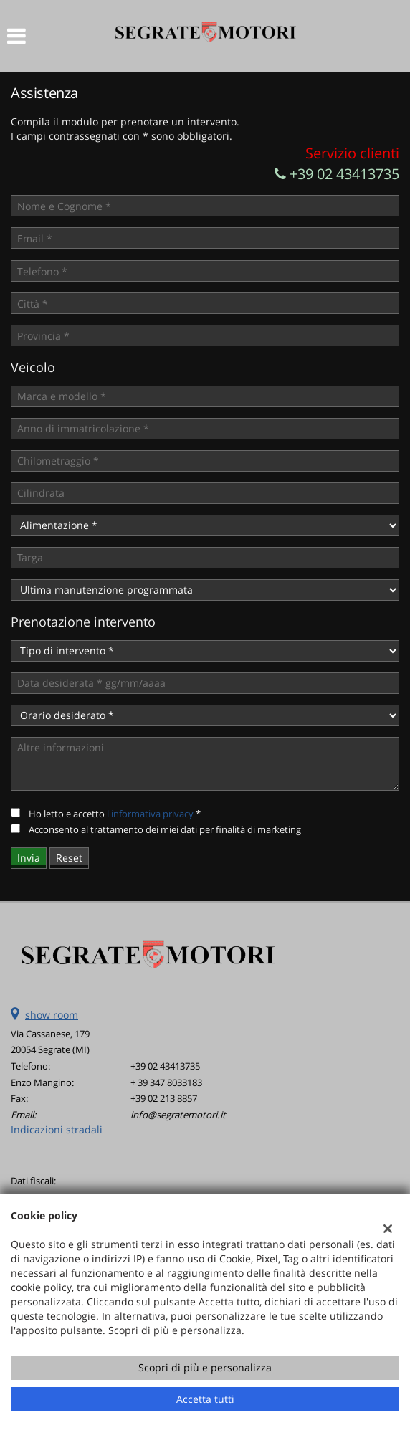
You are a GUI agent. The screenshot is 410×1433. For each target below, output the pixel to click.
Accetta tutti (205, 1399)
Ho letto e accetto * (115, 813)
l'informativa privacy (150, 813)
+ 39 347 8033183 (166, 1082)
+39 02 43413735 (337, 174)
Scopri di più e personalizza (205, 1367)
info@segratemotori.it (178, 1114)
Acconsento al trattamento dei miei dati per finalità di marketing (165, 829)
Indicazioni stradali (56, 1129)
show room (51, 1015)
